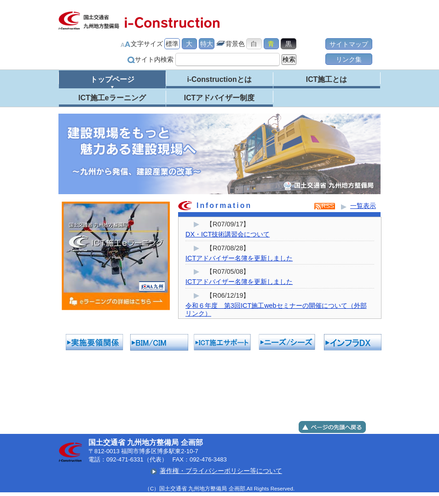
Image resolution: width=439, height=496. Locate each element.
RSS (328, 205)
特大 (206, 43)
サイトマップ (348, 44)
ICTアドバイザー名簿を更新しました (239, 258)
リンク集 (349, 59)
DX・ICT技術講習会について (227, 234)
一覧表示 (363, 205)
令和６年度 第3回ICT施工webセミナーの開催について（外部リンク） (276, 309)
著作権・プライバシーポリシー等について (221, 470)
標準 (172, 43)
